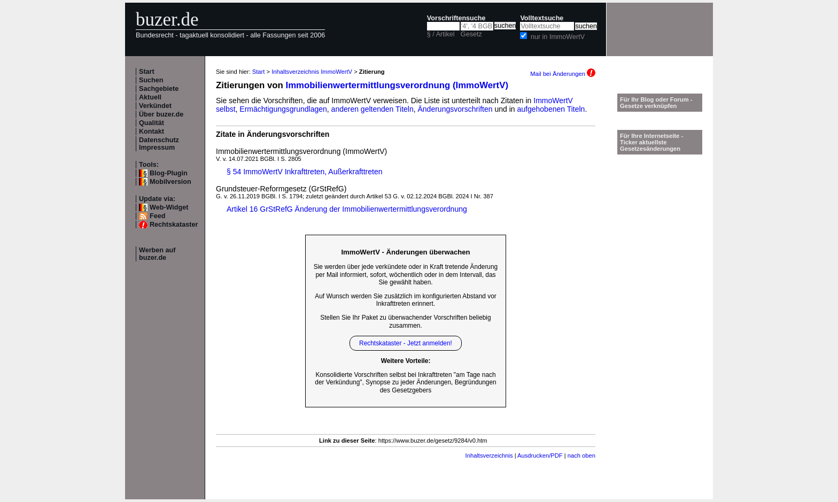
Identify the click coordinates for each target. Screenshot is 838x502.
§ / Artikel (441, 34)
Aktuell (150, 97)
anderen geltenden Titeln (372, 109)
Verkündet (155, 106)
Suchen (151, 80)
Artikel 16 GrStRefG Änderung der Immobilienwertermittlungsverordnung (347, 209)
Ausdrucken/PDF (540, 455)
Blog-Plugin (169, 173)
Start (146, 71)
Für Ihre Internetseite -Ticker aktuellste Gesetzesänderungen (651, 142)
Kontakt (151, 131)
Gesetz (471, 34)
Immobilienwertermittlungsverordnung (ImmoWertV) (397, 85)
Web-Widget (169, 207)
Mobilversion (170, 182)
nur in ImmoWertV (558, 37)
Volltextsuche (541, 18)
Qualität (151, 123)
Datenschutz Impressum (159, 143)
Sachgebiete (159, 88)
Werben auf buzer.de (157, 253)
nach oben (581, 455)
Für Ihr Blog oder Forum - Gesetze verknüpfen (656, 102)
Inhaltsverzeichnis (489, 455)
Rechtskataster (174, 224)
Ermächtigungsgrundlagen (283, 109)
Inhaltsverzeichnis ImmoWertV (311, 71)
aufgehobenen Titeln (551, 109)
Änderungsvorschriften (455, 109)
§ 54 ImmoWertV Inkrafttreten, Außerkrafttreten (305, 171)
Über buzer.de (161, 114)
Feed (157, 216)
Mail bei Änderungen (562, 74)
